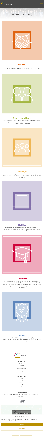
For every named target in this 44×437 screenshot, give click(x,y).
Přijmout (22, 424)
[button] (42, 416)
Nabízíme (21, 382)
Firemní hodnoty (21, 380)
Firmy (21, 384)
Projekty (21, 386)
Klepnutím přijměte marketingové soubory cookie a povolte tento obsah (21, 413)
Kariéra (21, 388)
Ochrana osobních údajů (26, 435)
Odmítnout (22, 428)
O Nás (21, 378)
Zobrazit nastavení (22, 432)
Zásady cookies (15, 435)
